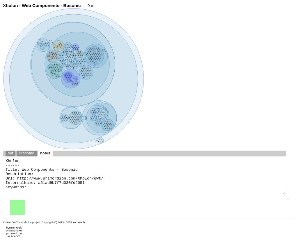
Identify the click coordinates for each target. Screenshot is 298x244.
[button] (287, 198)
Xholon (27, 222)
